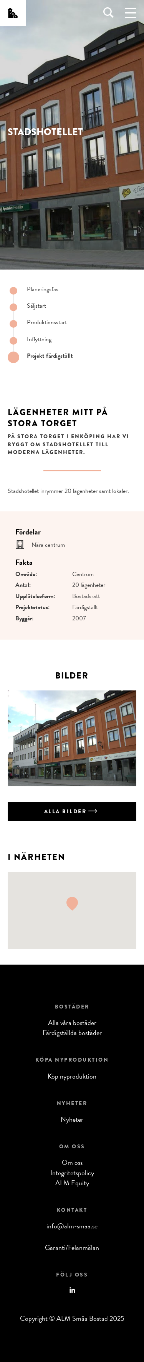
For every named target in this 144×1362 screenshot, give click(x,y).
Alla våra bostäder (72, 1022)
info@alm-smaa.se (72, 1226)
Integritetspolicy (72, 1173)
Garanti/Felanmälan (72, 1247)
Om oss (72, 1162)
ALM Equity (72, 1183)
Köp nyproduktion (72, 1076)
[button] (72, 904)
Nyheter (72, 1119)
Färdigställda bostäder (72, 1032)
